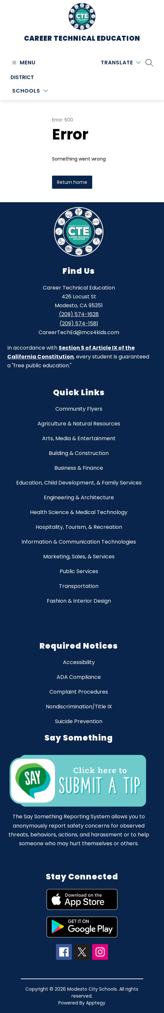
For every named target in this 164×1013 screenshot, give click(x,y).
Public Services (79, 571)
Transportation (78, 586)
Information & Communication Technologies (78, 542)
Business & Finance (78, 468)
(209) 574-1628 (79, 314)
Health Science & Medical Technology (78, 512)
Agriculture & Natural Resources (79, 423)
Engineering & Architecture (79, 497)
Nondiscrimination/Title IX (79, 706)
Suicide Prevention (78, 721)
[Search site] (149, 63)
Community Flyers (78, 409)
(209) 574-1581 (79, 323)
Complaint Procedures (78, 692)
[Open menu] (23, 62)
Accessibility (79, 662)
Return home (72, 182)
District (22, 77)
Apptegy (95, 1003)
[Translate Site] (120, 62)
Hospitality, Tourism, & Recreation (79, 527)
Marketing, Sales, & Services (79, 556)
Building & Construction (79, 453)
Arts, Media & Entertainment (79, 438)
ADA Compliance (79, 677)
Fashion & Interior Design (79, 601)
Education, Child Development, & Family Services (79, 482)
